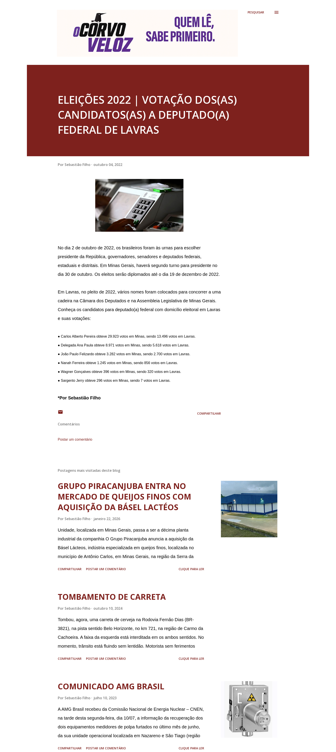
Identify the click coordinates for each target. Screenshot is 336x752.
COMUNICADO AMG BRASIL (111, 686)
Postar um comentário (75, 439)
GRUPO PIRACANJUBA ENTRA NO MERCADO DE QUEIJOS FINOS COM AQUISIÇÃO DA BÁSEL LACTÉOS (124, 497)
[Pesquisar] (256, 12)
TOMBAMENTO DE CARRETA (112, 596)
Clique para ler (191, 569)
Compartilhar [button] (209, 413)
